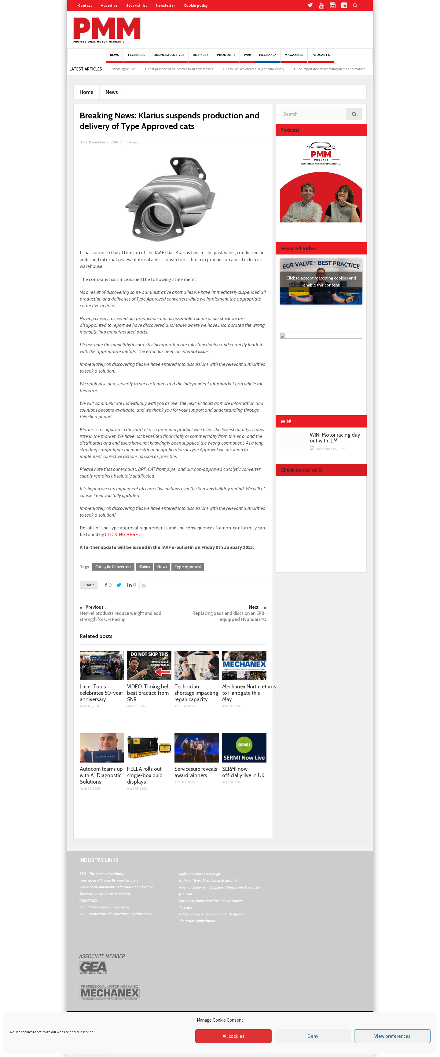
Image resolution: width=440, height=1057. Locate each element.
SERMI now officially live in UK (243, 772)
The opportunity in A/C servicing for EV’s (118, 69)
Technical (136, 58)
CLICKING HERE (121, 534)
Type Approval (187, 566)
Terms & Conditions (91, 1054)
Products (226, 58)
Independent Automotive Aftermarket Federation (116, 887)
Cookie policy (195, 5)
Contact (85, 5)
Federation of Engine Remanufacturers (108, 880)
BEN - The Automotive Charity (102, 873)
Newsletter (165, 5)
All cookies (233, 1036)
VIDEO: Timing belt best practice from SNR (148, 693)
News (114, 58)
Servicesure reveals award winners (195, 772)
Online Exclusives (169, 58)
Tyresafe (185, 907)
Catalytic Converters (113, 566)
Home (86, 92)
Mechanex (267, 58)
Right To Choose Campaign (199, 873)
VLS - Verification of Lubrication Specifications (115, 913)
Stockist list (136, 5)
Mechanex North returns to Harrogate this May (249, 693)
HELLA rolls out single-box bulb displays (145, 775)
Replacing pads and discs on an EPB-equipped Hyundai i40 (219, 613)
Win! (247, 58)
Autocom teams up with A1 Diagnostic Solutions (101, 775)
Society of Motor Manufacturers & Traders (211, 900)
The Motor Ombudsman (197, 920)
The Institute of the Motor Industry (105, 893)
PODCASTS (321, 58)
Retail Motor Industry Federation (104, 907)
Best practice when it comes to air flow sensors (191, 69)
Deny (312, 1036)
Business (201, 58)
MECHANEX (88, 900)
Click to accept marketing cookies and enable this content (321, 281)
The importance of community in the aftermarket (341, 69)
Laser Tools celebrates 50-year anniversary (265, 69)
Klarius (144, 566)
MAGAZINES (294, 58)
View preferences (392, 1036)
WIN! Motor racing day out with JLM (335, 438)
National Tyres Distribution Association (208, 880)
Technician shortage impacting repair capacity (196, 693)
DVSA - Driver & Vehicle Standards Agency (211, 914)
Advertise (109, 5)
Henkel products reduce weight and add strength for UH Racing (126, 613)
